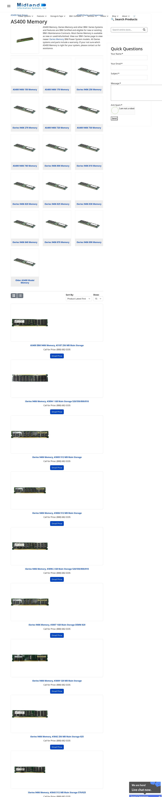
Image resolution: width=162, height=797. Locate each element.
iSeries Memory (56, 39)
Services (90, 16)
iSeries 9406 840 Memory (25, 242)
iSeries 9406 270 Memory (25, 127)
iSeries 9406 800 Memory (57, 165)
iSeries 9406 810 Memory (89, 165)
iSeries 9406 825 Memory (57, 204)
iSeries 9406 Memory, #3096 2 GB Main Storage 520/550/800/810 (57, 569)
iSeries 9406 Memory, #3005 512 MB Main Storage (57, 457)
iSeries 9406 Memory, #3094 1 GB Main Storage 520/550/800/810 (57, 401)
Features (40, 16)
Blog (114, 16)
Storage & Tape (56, 16)
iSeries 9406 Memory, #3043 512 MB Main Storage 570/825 (57, 792)
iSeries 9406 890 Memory (89, 242)
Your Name (117, 53)
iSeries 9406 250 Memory (89, 89)
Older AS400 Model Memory (24, 281)
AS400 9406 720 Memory (57, 127)
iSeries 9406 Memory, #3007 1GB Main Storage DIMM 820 (57, 624)
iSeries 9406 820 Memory (25, 204)
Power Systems (24, 16)
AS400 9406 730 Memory (89, 127)
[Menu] (8, 6)
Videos (103, 16)
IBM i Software (75, 16)
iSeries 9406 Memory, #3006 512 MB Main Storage (57, 513)
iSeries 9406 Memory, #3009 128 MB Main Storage (57, 680)
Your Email (116, 63)
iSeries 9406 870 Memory (57, 242)
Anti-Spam (116, 105)
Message (116, 83)
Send (114, 118)
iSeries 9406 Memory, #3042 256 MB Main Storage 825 (57, 736)
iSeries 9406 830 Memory (89, 204)
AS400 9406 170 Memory (57, 89)
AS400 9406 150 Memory (25, 89)
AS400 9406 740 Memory (25, 165)
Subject (115, 73)
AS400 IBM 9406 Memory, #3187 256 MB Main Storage (57, 345)
